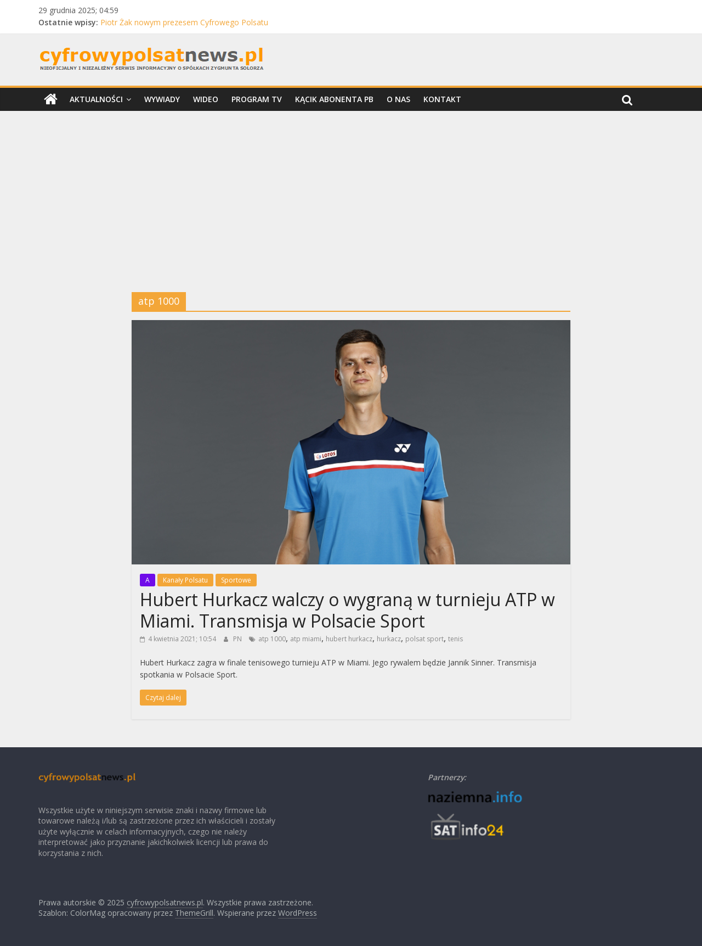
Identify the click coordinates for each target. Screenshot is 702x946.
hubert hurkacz (349, 638)
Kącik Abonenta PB (334, 99)
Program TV (256, 99)
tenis (455, 638)
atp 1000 (272, 638)
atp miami (305, 638)
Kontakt (442, 99)
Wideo (205, 99)
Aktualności (96, 99)
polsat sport (424, 638)
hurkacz (389, 638)
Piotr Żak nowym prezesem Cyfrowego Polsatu (184, 22)
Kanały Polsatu (185, 580)
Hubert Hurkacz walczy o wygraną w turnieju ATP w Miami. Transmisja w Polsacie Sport (347, 609)
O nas (398, 99)
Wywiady (162, 99)
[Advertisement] (351, 193)
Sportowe (236, 580)
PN (238, 638)
